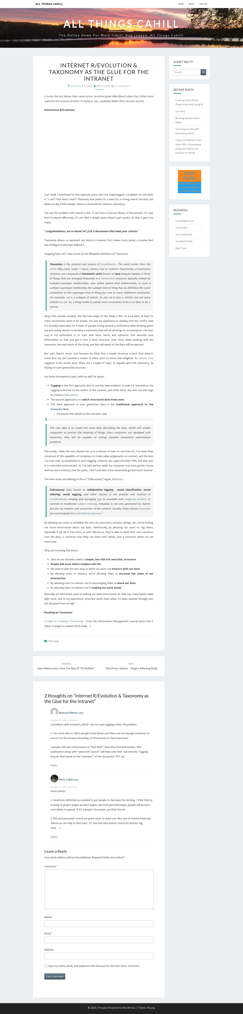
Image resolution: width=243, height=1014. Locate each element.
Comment (51, 866)
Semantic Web (59, 409)
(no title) (180, 111)
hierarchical (108, 278)
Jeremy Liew (145, 358)
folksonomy (71, 395)
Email (48, 933)
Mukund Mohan (68, 713)
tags (99, 499)
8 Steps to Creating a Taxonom (63, 621)
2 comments (122, 86)
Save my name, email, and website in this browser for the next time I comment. (94, 966)
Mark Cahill (103, 86)
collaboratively (58, 499)
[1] (102, 512)
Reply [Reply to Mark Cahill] (54, 837)
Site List (203, 3)
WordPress (129, 1007)
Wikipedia (117, 479)
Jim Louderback (183, 234)
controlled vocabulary (87, 513)
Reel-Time (181, 248)
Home (181, 3)
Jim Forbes (181, 227)
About (191, 3)
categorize (130, 499)
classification (108, 264)
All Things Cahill (49, 4)
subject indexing (87, 503)
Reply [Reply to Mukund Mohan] (54, 765)
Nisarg (151, 1007)
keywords (144, 508)
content (141, 499)
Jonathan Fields (183, 241)
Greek (53, 269)
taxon (135, 273)
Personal (53, 641)
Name (48, 917)
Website (49, 949)
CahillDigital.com (184, 220)
